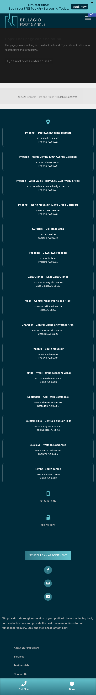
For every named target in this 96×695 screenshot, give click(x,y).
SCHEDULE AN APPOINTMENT (48, 555)
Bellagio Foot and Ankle (40, 97)
